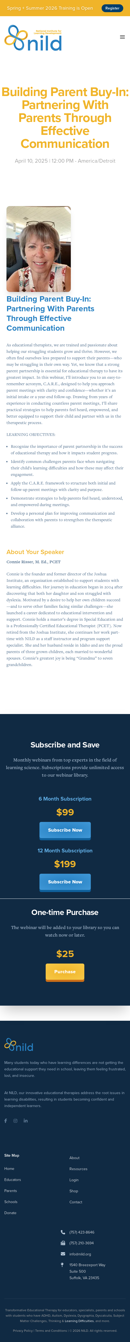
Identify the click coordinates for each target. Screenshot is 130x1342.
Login (74, 1180)
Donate (10, 1213)
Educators (12, 1180)
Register (112, 8)
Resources (78, 1169)
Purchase (65, 971)
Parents (10, 1191)
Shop (73, 1191)
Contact (75, 1202)
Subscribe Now (65, 830)
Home (9, 1169)
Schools (11, 1202)
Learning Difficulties (79, 1321)
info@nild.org (80, 1254)
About (74, 1158)
